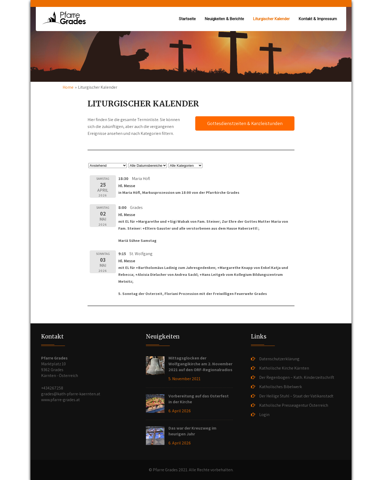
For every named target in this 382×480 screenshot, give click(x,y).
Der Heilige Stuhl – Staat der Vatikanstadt (296, 396)
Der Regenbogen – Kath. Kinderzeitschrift (296, 377)
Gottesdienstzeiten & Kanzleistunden (245, 123)
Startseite (187, 18)
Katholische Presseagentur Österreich (293, 405)
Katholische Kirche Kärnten (284, 368)
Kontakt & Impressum (318, 18)
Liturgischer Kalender (271, 18)
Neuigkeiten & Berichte (224, 18)
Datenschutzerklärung (279, 359)
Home (68, 87)
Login (264, 414)
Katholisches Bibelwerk (280, 386)
